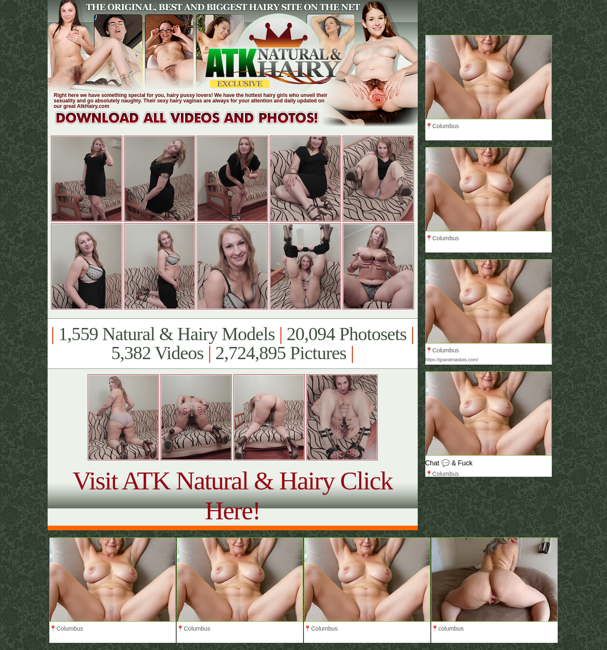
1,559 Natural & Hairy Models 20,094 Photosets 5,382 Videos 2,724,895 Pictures (232, 344)
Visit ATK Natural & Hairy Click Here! (232, 495)
